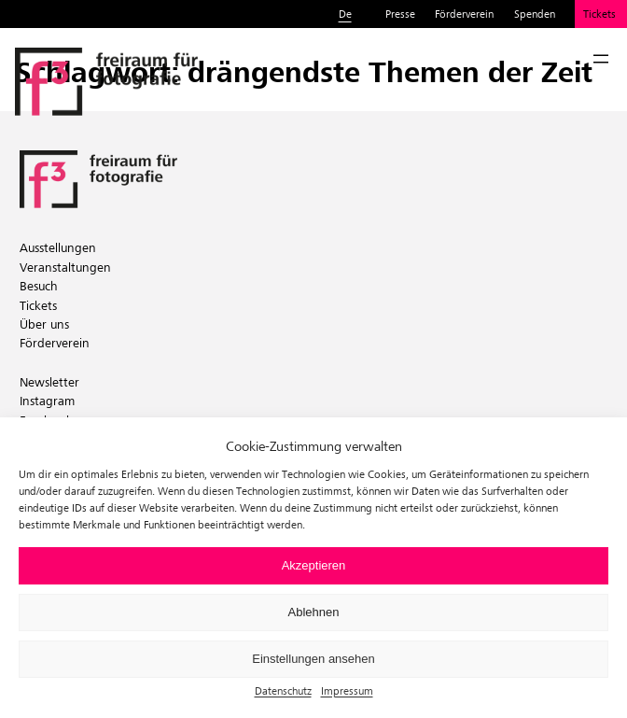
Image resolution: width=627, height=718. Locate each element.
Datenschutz (283, 690)
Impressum (347, 690)
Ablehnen (314, 612)
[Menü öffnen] (601, 59)
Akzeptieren (314, 565)
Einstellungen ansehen (313, 659)
